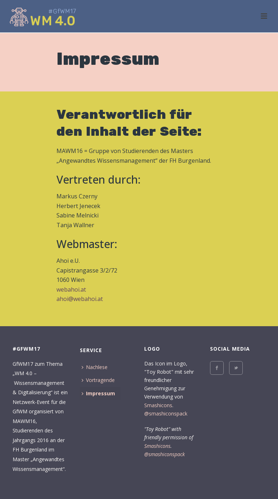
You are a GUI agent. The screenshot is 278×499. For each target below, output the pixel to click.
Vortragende (98, 380)
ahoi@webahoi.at (79, 299)
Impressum (98, 393)
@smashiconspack (165, 413)
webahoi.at (71, 289)
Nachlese (95, 367)
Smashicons (158, 405)
